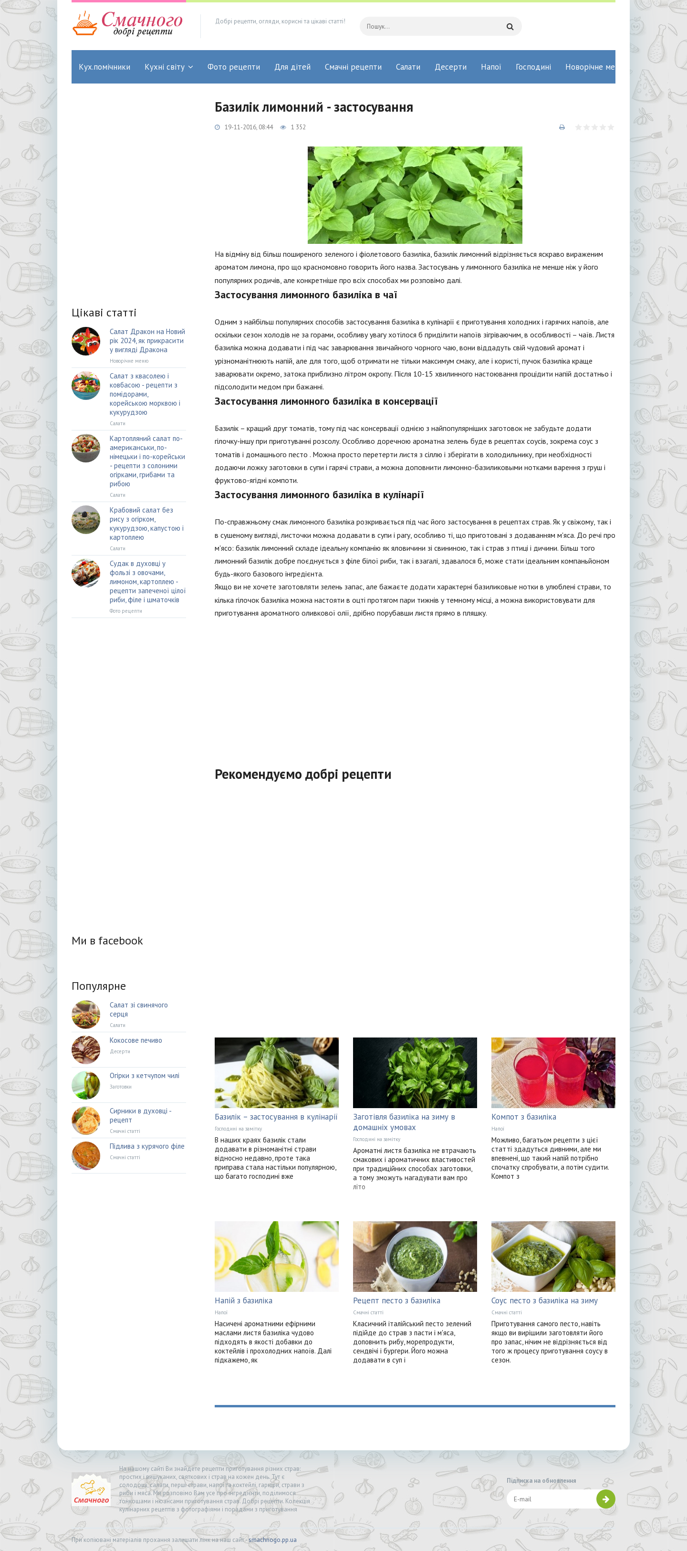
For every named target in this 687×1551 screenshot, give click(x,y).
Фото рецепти (234, 67)
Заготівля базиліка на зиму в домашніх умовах (404, 1121)
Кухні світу (165, 67)
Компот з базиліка (523, 1116)
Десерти (451, 67)
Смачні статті (368, 1312)
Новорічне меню (595, 67)
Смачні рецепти (353, 67)
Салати (408, 67)
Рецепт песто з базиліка (396, 1300)
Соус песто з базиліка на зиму (544, 1300)
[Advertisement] (415, 686)
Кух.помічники (104, 67)
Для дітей (292, 67)
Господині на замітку (238, 1128)
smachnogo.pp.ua (273, 1540)
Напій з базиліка (243, 1300)
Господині (533, 67)
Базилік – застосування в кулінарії (276, 1116)
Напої (491, 67)
